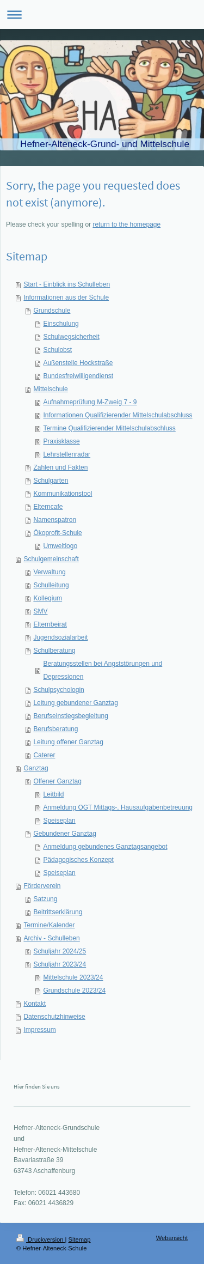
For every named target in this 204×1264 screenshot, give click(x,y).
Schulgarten (50, 480)
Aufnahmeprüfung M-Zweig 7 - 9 (90, 402)
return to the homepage (126, 224)
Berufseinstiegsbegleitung (70, 716)
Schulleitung (51, 585)
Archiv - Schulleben (51, 938)
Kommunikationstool (62, 493)
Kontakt (34, 1003)
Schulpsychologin (58, 690)
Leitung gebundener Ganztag (75, 703)
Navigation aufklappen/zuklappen (102, 14)
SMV (40, 611)
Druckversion (40, 1239)
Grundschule (51, 310)
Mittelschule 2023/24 (73, 977)
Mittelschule (50, 389)
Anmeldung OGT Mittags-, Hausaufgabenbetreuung (118, 807)
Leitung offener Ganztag (68, 742)
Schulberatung (54, 650)
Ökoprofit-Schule (57, 533)
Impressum (39, 1030)
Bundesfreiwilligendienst (78, 376)
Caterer (44, 755)
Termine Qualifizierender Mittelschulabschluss (109, 428)
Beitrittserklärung (57, 912)
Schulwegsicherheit (71, 337)
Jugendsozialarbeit (60, 637)
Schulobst (57, 350)
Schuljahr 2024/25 (59, 951)
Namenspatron (54, 520)
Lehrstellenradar (66, 454)
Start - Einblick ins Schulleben (66, 284)
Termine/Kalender (49, 925)
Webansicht (172, 1238)
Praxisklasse (61, 441)
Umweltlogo (60, 546)
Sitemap (80, 1239)
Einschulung (60, 323)
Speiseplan (59, 820)
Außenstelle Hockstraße (78, 363)
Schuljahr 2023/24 (59, 964)
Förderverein (41, 886)
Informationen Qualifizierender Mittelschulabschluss (117, 415)
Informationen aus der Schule (66, 297)
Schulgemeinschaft (50, 559)
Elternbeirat (49, 624)
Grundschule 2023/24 (74, 990)
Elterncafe (48, 507)
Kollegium (47, 598)
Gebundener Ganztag (64, 833)
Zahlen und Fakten (60, 467)
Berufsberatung (55, 729)
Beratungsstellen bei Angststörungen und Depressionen (102, 670)
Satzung (45, 899)
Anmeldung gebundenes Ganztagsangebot (105, 846)
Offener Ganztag (57, 781)
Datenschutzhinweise (54, 1016)
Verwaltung (49, 572)
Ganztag (35, 768)
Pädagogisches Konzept (78, 860)
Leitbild (53, 794)
